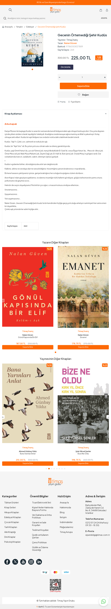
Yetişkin (19, 27)
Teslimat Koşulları (40, 530)
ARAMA (104, 18)
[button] (32, 69)
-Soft (39, 607)
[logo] (55, 10)
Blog (62, 512)
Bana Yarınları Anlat (83, 454)
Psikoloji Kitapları (12, 541)
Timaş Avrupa (66, 532)
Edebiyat (30, 27)
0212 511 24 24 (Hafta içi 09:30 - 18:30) (96, 523)
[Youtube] (23, 562)
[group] (32, 49)
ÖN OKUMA (65, 67)
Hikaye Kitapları (11, 512)
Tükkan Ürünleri (11, 502)
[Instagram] (31, 562)
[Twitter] (15, 562)
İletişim (63, 517)
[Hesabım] (107, 10)
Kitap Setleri (10, 507)
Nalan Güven (70, 43)
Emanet (83, 337)
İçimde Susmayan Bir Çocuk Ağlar (28, 454)
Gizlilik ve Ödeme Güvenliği (40, 548)
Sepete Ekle (83, 86)
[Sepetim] (101, 10)
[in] (39, 562)
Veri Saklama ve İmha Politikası (42, 516)
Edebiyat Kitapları (12, 517)
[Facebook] (7, 562)
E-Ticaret (47, 607)
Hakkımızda (65, 507)
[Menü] (4, 10)
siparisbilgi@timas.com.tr (97, 535)
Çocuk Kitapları (11, 522)
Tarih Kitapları (10, 527)
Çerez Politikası (39, 542)
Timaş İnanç (72, 39)
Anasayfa (7, 27)
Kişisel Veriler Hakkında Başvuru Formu (42, 508)
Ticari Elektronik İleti (41, 502)
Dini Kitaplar (9, 537)
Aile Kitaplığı (10, 532)
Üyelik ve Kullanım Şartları (40, 536)
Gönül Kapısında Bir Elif (28, 337)
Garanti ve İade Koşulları (39, 523)
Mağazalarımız (66, 527)
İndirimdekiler (66, 522)
